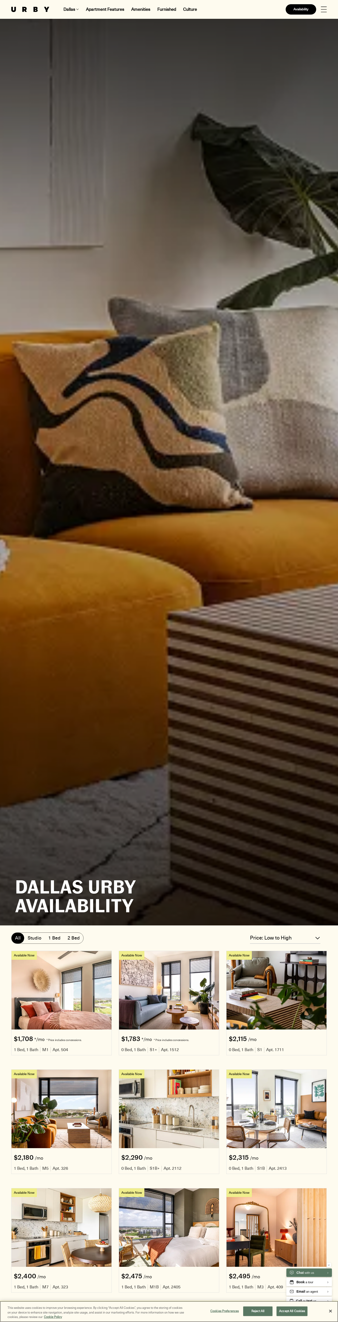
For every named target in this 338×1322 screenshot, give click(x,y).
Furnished (166, 9)
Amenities (140, 9)
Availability (300, 9)
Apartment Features (105, 9)
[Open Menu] (324, 9)
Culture (190, 9)
